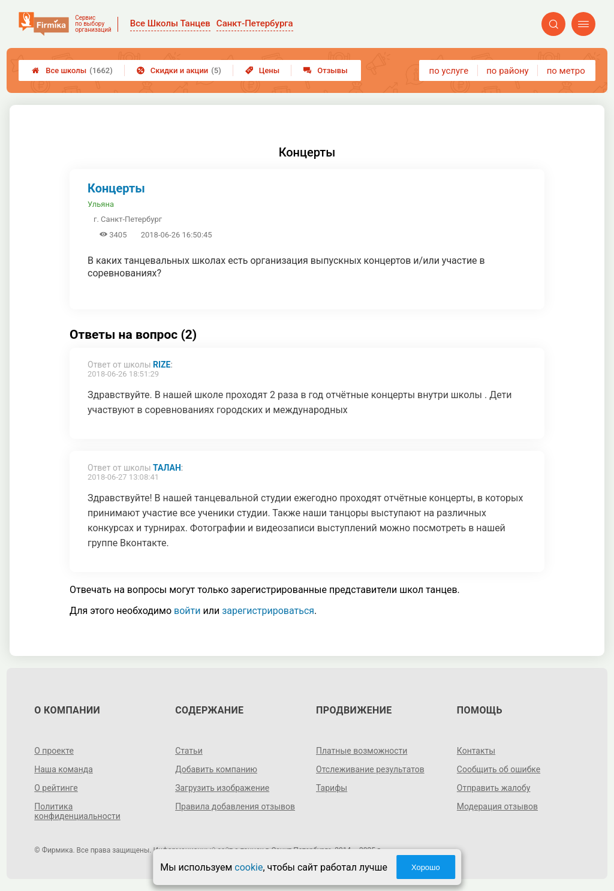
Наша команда (63, 769)
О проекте (54, 750)
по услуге (449, 70)
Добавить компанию (216, 769)
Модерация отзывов (497, 806)
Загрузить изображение (222, 788)
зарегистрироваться (268, 610)
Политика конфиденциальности (77, 811)
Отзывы (325, 70)
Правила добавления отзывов (235, 806)
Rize (161, 364)
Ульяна (101, 204)
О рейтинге (56, 788)
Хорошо (425, 867)
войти (187, 610)
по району (507, 70)
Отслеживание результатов (370, 769)
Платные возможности (361, 750)
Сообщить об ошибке (498, 769)
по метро (566, 70)
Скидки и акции (179, 70)
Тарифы (331, 788)
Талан (167, 467)
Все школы (72, 70)
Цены (262, 70)
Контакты (476, 750)
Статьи (189, 750)
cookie (248, 867)
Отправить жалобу (494, 788)
